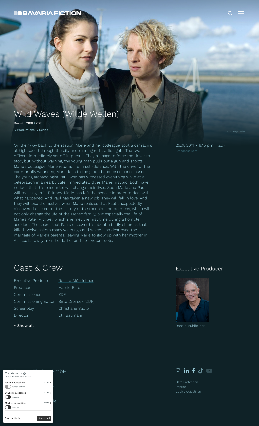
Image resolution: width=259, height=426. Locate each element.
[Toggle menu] (240, 13)
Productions (26, 130)
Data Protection (187, 382)
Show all (25, 325)
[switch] (28, 387)
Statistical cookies (15, 392)
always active (18, 387)
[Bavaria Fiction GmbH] (47, 13)
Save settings (12, 418)
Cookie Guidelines (188, 391)
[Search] (230, 13)
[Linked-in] (186, 370)
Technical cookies (15, 382)
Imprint (181, 386)
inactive (15, 397)
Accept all (44, 418)
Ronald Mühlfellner (75, 280)
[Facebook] (193, 370)
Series (43, 130)
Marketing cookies (15, 403)
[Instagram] (178, 370)
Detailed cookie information (18, 376)
